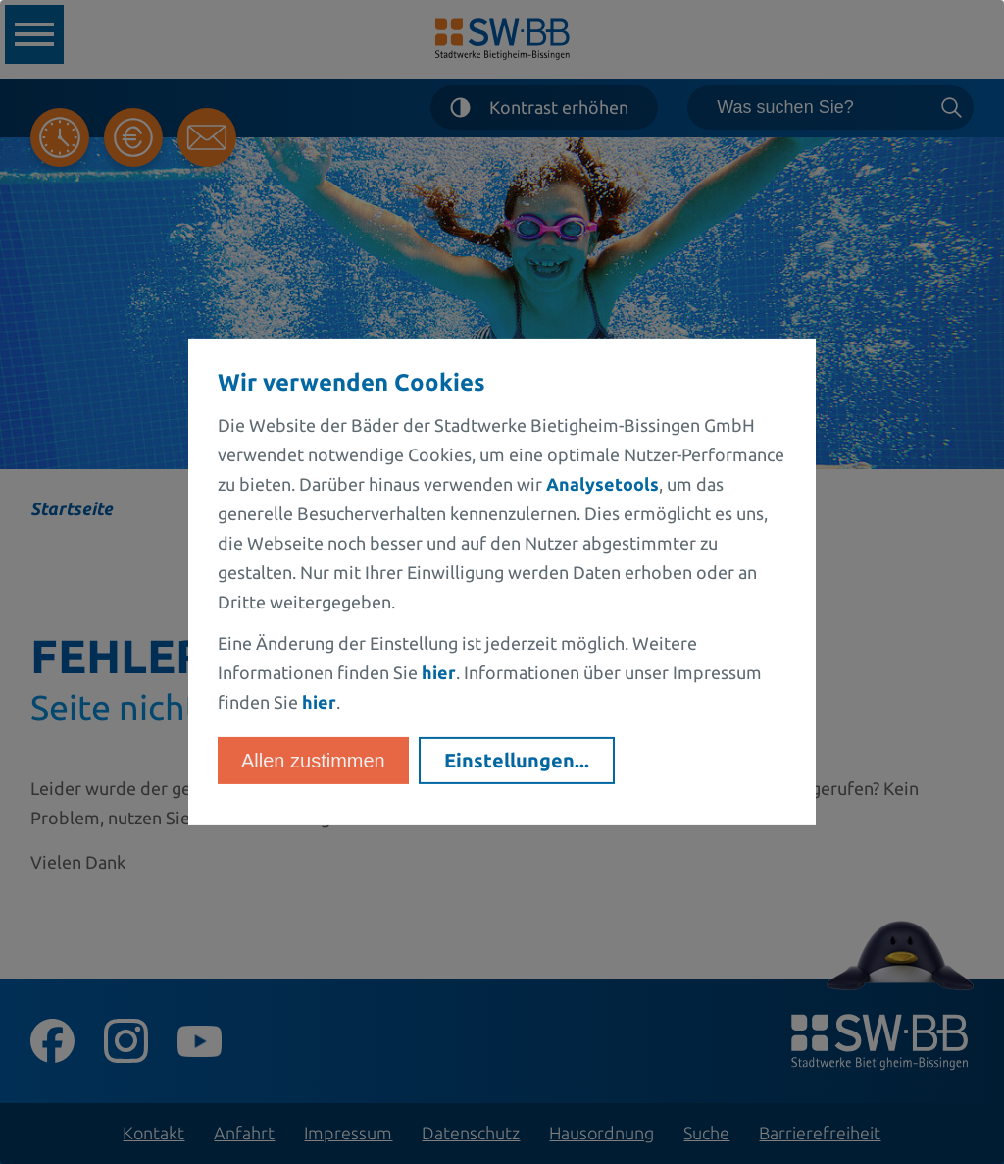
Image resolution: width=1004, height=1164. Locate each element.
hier (439, 672)
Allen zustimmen (313, 760)
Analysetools (602, 484)
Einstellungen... (516, 760)
